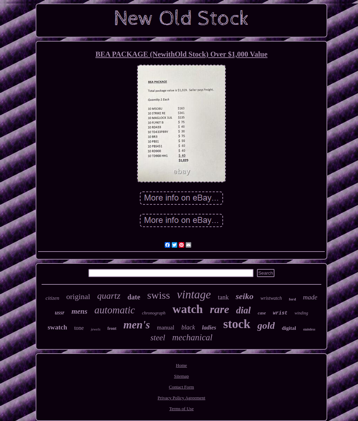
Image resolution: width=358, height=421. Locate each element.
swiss (158, 295)
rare (219, 309)
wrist (280, 313)
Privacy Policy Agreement (181, 397)
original (78, 296)
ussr (60, 312)
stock (236, 324)
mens (79, 311)
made (310, 297)
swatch (57, 327)
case (262, 312)
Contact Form (181, 387)
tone (79, 328)
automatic (114, 309)
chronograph (153, 312)
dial (243, 310)
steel (157, 337)
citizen (52, 298)
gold (266, 325)
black (188, 327)
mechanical (192, 337)
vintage (194, 294)
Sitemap (181, 376)
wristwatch (271, 298)
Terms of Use (181, 408)
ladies (209, 327)
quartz (108, 296)
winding (301, 313)
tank (223, 297)
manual (165, 327)
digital (289, 328)
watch (187, 309)
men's (136, 325)
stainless (309, 329)
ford (292, 299)
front (111, 328)
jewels (96, 329)
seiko (244, 296)
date (133, 297)
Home (181, 365)
